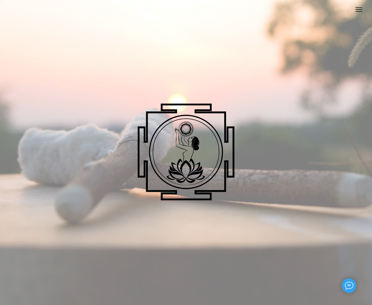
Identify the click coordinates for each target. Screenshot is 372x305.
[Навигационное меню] (359, 9)
